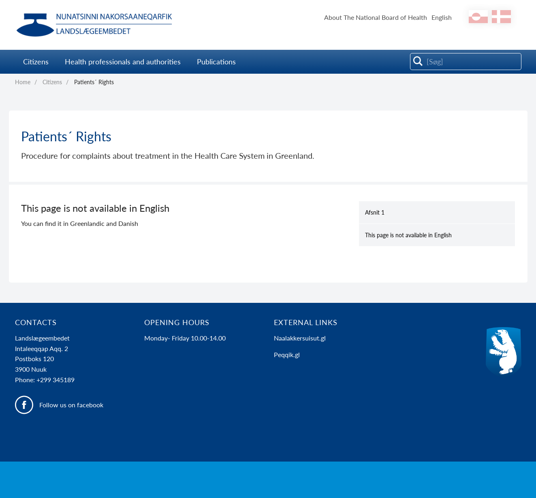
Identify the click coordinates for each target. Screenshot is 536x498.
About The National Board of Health (375, 17)
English (441, 17)
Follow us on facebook (71, 405)
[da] (501, 16)
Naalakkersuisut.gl (300, 338)
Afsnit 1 (374, 212)
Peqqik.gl (287, 354)
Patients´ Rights (94, 82)
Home (22, 82)
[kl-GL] (478, 16)
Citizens (36, 61)
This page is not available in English (408, 235)
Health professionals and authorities (123, 61)
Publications (216, 61)
